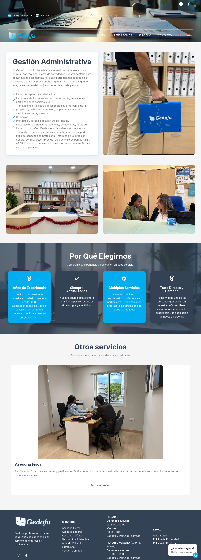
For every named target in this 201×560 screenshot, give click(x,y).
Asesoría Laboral (72, 531)
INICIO (101, 35)
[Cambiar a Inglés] (179, 35)
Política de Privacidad (166, 539)
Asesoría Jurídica (72, 535)
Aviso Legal (160, 535)
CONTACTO (165, 35)
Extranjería (68, 546)
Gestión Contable (72, 550)
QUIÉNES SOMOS (121, 35)
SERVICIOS (145, 35)
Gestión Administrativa (75, 539)
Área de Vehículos (73, 543)
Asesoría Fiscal (71, 528)
